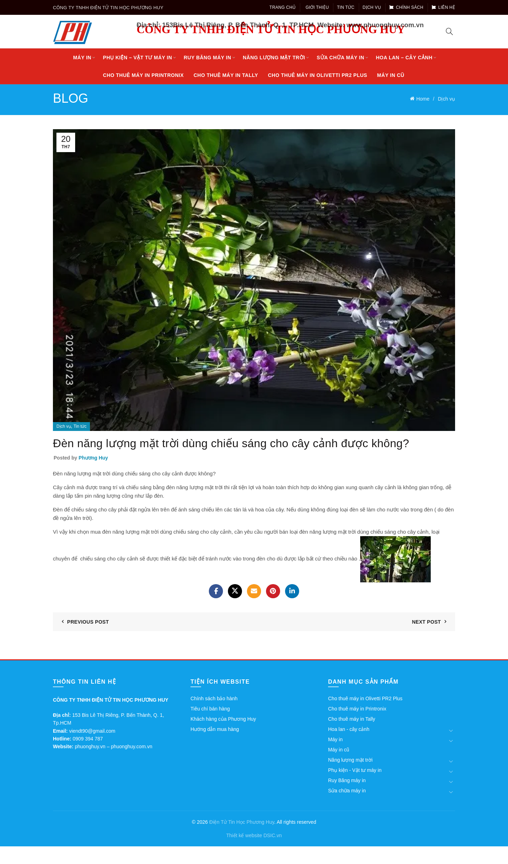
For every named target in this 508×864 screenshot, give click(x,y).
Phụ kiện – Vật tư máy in (137, 57)
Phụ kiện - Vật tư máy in (354, 770)
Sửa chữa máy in (340, 57)
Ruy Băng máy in (207, 57)
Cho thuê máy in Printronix (143, 75)
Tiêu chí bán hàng (210, 709)
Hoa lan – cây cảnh (404, 57)
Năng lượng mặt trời (274, 57)
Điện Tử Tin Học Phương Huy (241, 822)
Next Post (426, 622)
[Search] (449, 31)
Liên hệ (443, 7)
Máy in (82, 57)
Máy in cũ (390, 75)
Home (422, 99)
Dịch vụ (372, 7)
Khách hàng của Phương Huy (223, 719)
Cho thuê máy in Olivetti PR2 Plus (317, 75)
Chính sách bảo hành (213, 698)
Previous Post (88, 622)
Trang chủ (283, 7)
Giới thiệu (317, 7)
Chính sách (406, 7)
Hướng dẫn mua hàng (214, 729)
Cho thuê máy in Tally (226, 75)
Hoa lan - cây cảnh (348, 729)
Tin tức (346, 7)
